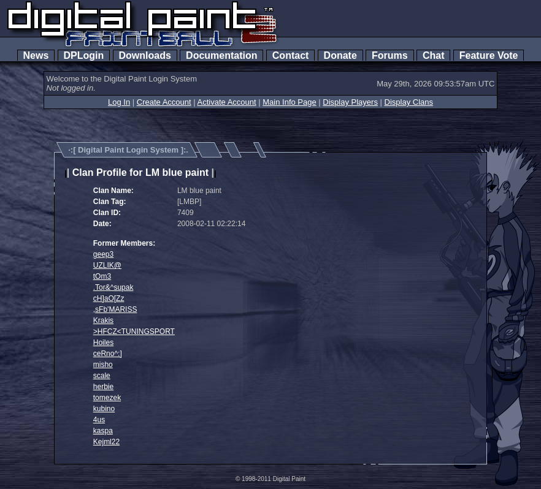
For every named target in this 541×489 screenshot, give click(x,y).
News (36, 55)
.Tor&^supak (113, 287)
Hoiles (103, 342)
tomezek (107, 397)
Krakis (103, 320)
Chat (433, 55)
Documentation (221, 55)
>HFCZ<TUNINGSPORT (134, 331)
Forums (389, 55)
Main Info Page (289, 102)
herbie (103, 386)
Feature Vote (489, 55)
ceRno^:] (107, 353)
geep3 (103, 254)
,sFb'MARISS (115, 309)
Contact (290, 55)
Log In (119, 102)
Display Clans (409, 102)
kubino (104, 408)
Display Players (350, 102)
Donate (340, 55)
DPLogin (84, 55)
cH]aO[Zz (109, 298)
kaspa (103, 430)
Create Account (164, 102)
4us (99, 419)
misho (103, 364)
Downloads (145, 55)
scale (101, 375)
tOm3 (102, 276)
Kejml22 (106, 442)
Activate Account (227, 102)
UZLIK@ (107, 265)
